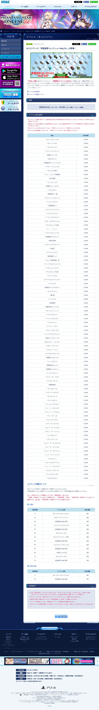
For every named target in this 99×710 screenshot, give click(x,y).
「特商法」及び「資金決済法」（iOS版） (83, 651)
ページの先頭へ (49, 628)
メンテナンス (5, 49)
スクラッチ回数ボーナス (36, 94)
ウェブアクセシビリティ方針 (34, 651)
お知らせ (4, 45)
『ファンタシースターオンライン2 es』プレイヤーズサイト (16, 19)
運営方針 (74, 639)
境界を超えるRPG (24, 639)
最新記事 (4, 41)
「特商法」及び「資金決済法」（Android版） (57, 651)
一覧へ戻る (61, 616)
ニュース (6, 31)
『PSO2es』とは (24, 637)
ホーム (6, 651)
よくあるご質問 (74, 641)
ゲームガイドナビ (41, 637)
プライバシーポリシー (17, 651)
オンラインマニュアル (41, 639)
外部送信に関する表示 (44, 653)
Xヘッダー (57, 637)
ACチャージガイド (91, 639)
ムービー (24, 641)
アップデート (5, 53)
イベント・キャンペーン (17, 31)
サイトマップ (57, 653)
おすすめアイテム (90, 637)
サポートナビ (74, 637)
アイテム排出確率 (34, 91)
